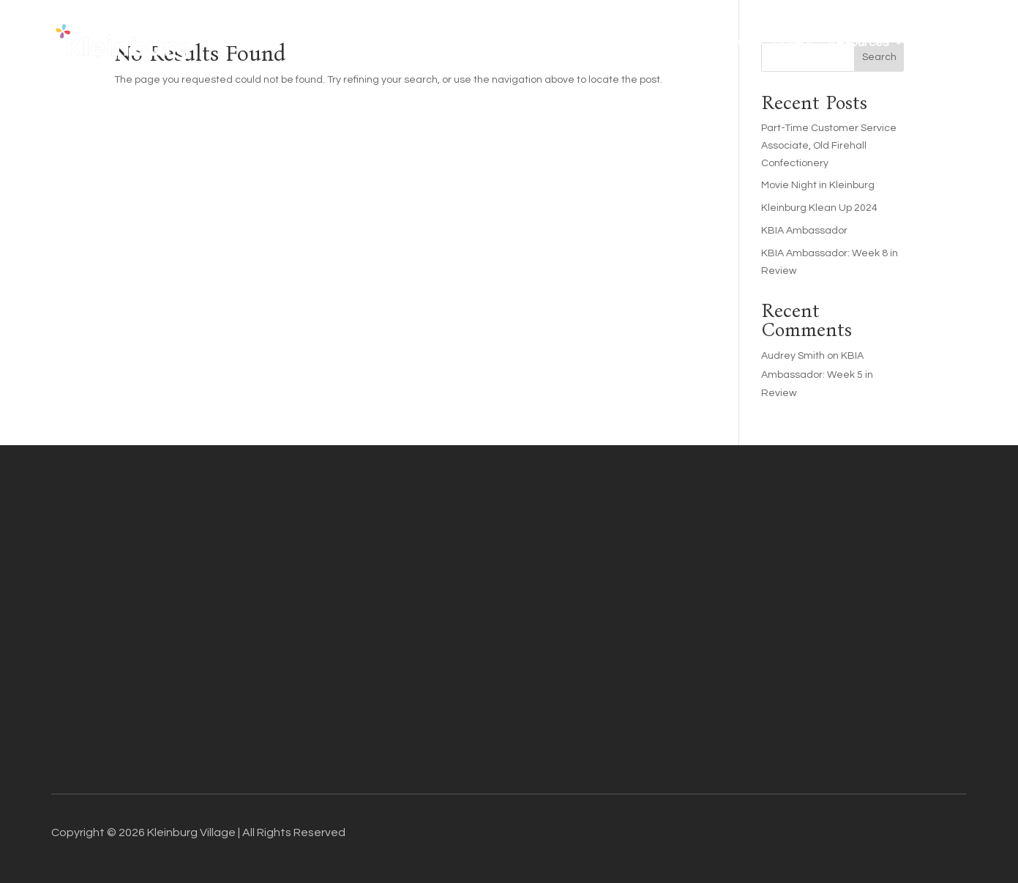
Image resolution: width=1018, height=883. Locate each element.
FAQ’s (740, 42)
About (461, 42)
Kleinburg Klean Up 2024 (819, 208)
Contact (943, 42)
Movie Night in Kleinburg (818, 185)
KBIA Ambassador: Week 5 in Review (817, 374)
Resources (858, 42)
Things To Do (669, 42)
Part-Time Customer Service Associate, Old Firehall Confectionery (829, 145)
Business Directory (548, 42)
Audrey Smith (793, 356)
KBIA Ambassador (804, 231)
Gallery (792, 42)
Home (411, 42)
